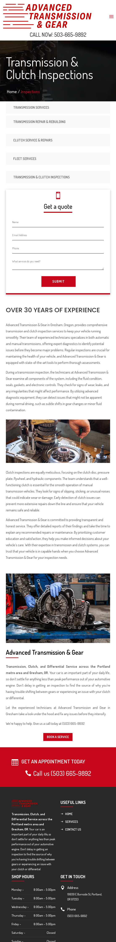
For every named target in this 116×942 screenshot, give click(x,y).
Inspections (30, 91)
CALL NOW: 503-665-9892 (58, 34)
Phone (71, 909)
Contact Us (73, 829)
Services (71, 822)
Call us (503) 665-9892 (62, 773)
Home (69, 814)
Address (72, 887)
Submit (58, 281)
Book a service (58, 737)
